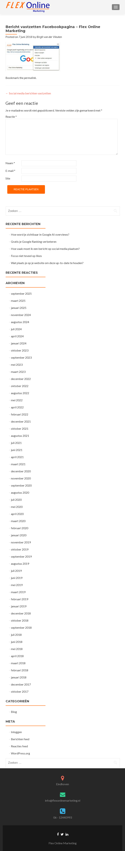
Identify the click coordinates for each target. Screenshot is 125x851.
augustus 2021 (20, 435)
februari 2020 (19, 528)
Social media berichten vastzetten (28, 93)
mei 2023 (17, 364)
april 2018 (17, 656)
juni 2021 (16, 450)
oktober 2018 (19, 620)
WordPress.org (20, 753)
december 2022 (21, 378)
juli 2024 (16, 329)
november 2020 (21, 478)
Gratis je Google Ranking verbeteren (33, 241)
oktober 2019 (19, 549)
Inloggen (16, 732)
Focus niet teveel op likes (26, 255)
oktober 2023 (19, 350)
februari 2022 (19, 414)
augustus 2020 (20, 492)
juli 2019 (16, 570)
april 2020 (17, 514)
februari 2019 (19, 599)
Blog (14, 711)
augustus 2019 (20, 563)
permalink (30, 77)
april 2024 (17, 336)
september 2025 (21, 293)
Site (7, 178)
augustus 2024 (20, 322)
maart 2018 (18, 663)
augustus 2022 (20, 393)
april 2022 (17, 407)
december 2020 (21, 471)
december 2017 (21, 684)
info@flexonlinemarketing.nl (62, 800)
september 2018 (21, 627)
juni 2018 (16, 641)
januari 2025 (18, 307)
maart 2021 (18, 464)
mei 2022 (17, 400)
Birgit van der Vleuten (49, 36)
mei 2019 (17, 585)
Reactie (11, 116)
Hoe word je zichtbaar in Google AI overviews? (40, 234)
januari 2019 (18, 606)
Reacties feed (19, 746)
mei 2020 (17, 506)
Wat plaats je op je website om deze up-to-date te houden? (47, 263)
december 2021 (21, 421)
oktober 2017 (19, 691)
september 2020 (21, 485)
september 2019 (21, 556)
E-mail (10, 170)
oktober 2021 (19, 428)
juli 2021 (16, 442)
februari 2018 (19, 670)
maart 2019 (18, 592)
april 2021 (17, 457)
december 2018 (21, 613)
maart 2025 (18, 300)
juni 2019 (16, 577)
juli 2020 (16, 499)
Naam (10, 163)
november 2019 (21, 542)
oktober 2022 (19, 386)
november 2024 (21, 315)
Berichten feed (20, 739)
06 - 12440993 (62, 817)
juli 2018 (16, 634)
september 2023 (21, 357)
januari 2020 (18, 535)
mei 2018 (17, 649)
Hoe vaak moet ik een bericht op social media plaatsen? (45, 248)
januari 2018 (18, 677)
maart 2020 (18, 521)
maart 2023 (18, 371)
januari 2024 (18, 343)
